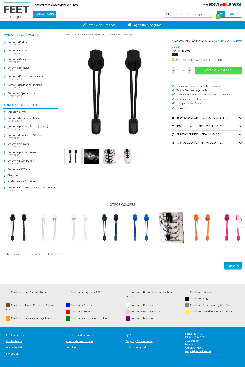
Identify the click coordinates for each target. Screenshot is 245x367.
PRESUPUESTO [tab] (54, 253)
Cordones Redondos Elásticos (89, 34)
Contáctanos (45, 14)
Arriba (233, 266)
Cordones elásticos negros (121, 34)
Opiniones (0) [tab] (33, 253)
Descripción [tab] (12, 253)
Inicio (67, 34)
